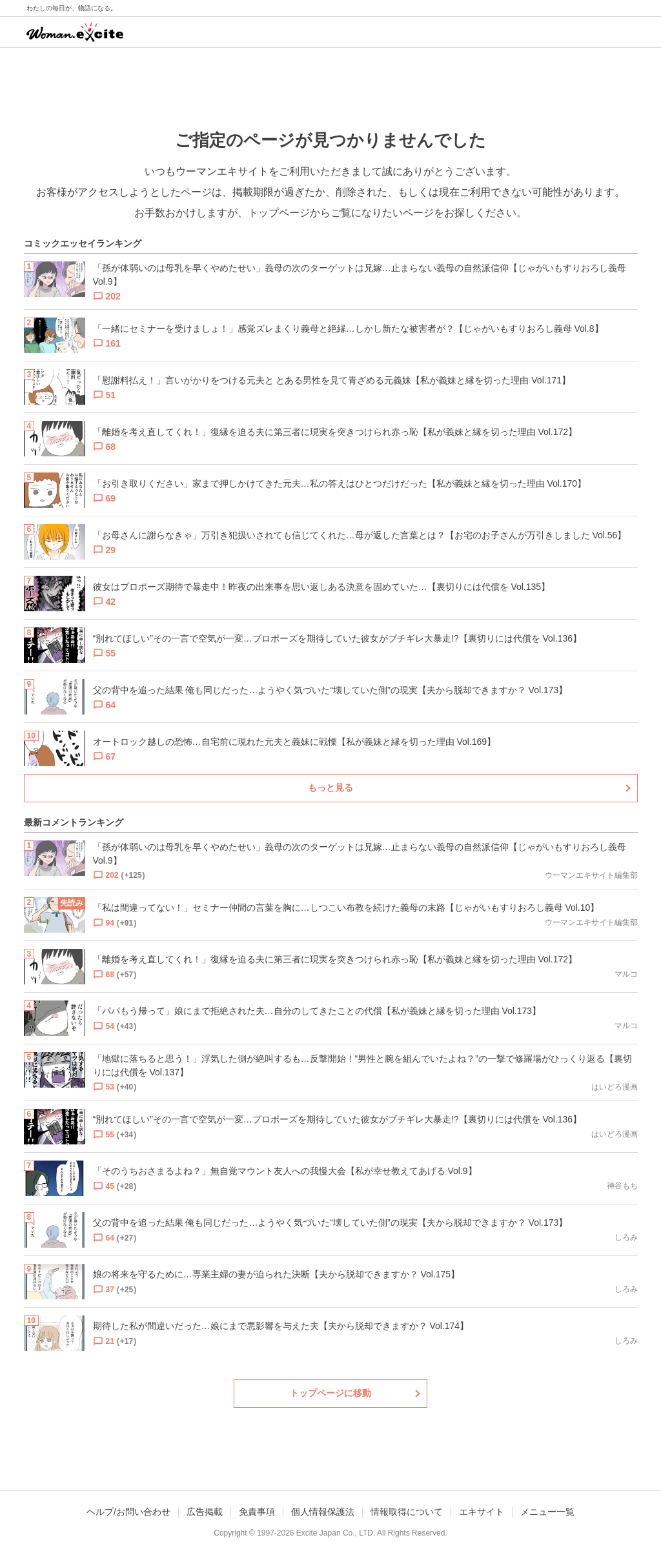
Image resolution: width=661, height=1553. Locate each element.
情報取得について (407, 1512)
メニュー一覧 (547, 1512)
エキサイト (481, 1512)
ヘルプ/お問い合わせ (128, 1512)
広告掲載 (205, 1512)
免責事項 (257, 1512)
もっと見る (330, 787)
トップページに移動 (330, 1393)
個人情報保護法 (322, 1512)
